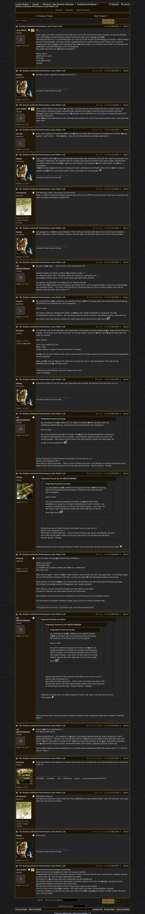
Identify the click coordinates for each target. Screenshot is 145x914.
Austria (25, 571)
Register (114, 4)
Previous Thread (44, 16)
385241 (126, 793)
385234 (126, 758)
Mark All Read (35, 909)
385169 (126, 327)
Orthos (99, 554)
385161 (126, 297)
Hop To (40, 900)
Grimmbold (98, 228)
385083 (126, 105)
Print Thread (21, 21)
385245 (126, 832)
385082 (126, 71)
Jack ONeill (98, 71)
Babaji (99, 105)
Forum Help (109, 909)
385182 (126, 379)
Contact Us (97, 909)
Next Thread (101, 16)
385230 (126, 726)
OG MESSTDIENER (95, 297)
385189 (126, 473)
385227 (126, 614)
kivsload (99, 793)
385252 (126, 866)
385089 (126, 155)
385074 (126, 26)
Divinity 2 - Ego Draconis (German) (58, 4)
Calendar (69, 10)
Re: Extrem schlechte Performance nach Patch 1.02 (42, 71)
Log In (125, 4)
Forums (35, 4)
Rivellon (99, 379)
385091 (126, 189)
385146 (126, 228)
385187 (126, 414)
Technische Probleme (87, 4)
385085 (126, 130)
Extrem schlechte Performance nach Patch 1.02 (40, 26)
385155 (126, 262)
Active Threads (83, 10)
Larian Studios (22, 4)
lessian (99, 155)
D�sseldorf (27, 343)
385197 (126, 554)
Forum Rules (21, 909)
